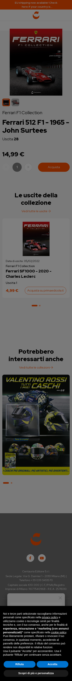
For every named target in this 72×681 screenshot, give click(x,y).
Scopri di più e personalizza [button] (36, 673)
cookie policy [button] (58, 632)
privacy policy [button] (50, 617)
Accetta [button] (52, 664)
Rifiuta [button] (19, 664)
